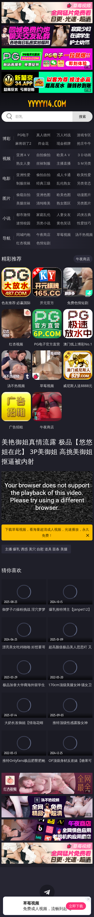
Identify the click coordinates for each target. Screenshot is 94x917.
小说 (7, 218)
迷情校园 (23, 223)
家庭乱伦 (43, 214)
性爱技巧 (84, 223)
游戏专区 (84, 134)
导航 (7, 238)
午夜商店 (43, 234)
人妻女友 (64, 214)
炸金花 (43, 143)
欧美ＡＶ (64, 154)
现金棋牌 (64, 143)
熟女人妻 (23, 163)
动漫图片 (84, 194)
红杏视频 (23, 243)
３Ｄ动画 (84, 154)
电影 (7, 178)
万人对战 (64, 134)
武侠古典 (84, 214)
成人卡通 (64, 174)
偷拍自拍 (43, 174)
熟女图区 (64, 203)
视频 (7, 158)
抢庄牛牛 (84, 143)
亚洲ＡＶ (23, 154)
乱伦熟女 (64, 183)
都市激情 (23, 214)
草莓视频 (64, 234)
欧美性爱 (84, 174)
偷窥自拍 (23, 194)
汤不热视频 (84, 234)
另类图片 (84, 203)
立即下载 (76, 906)
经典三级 (43, 183)
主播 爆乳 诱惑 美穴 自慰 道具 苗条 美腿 (36, 549)
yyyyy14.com (47, 104)
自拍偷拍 (43, 154)
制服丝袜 (23, 183)
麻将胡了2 (23, 143)
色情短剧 (43, 243)
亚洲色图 (43, 194)
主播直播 (64, 163)
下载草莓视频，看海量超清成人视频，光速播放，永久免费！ (47, 532)
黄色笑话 (64, 223)
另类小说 (43, 223)
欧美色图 (64, 194)
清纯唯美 (43, 203)
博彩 (7, 138)
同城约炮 (23, 234)
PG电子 (23, 134)
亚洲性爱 (23, 174)
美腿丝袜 (23, 203)
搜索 (82, 116)
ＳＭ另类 (84, 163)
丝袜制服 (43, 163)
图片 (7, 198)
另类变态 (84, 183)
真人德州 (43, 134)
